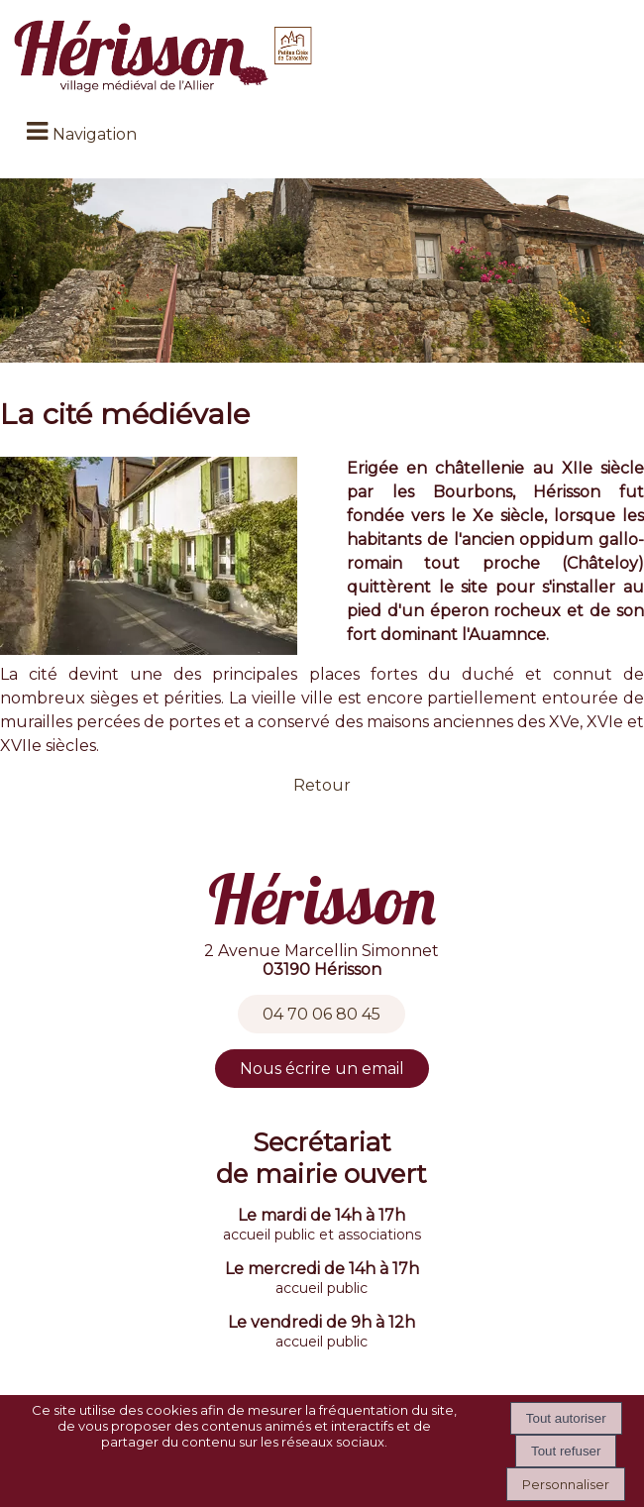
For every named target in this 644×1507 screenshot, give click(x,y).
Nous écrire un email (322, 1068)
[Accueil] (165, 57)
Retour (322, 785)
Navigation (95, 134)
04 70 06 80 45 (321, 1014)
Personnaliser (565, 1484)
